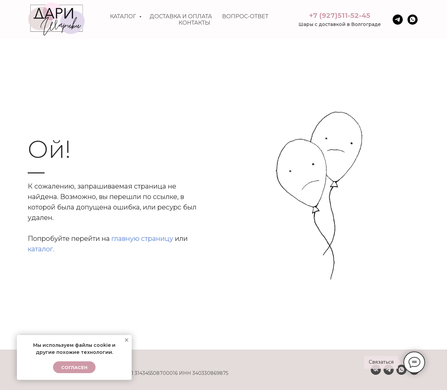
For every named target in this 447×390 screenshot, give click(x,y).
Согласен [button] (74, 367)
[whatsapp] (412, 20)
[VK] (376, 370)
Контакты (194, 23)
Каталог (123, 16)
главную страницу (142, 238)
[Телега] (398, 20)
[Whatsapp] (401, 370)
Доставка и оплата (181, 16)
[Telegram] (389, 370)
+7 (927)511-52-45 (339, 15)
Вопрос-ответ (245, 16)
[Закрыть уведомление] (126, 340)
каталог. (41, 249)
